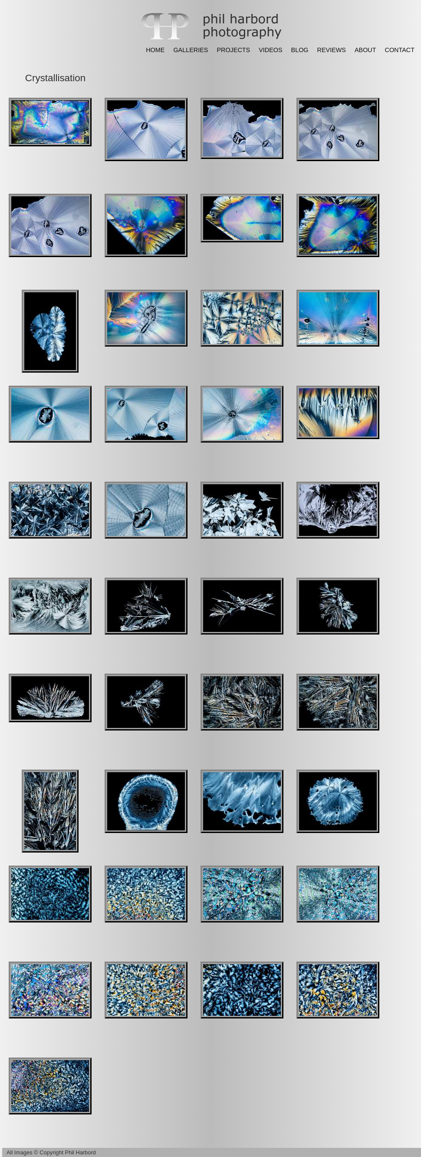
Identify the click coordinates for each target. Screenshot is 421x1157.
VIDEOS (270, 49)
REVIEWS (331, 49)
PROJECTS (233, 49)
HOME (155, 49)
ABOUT (365, 49)
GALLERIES (190, 49)
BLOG (300, 49)
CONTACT (399, 49)
